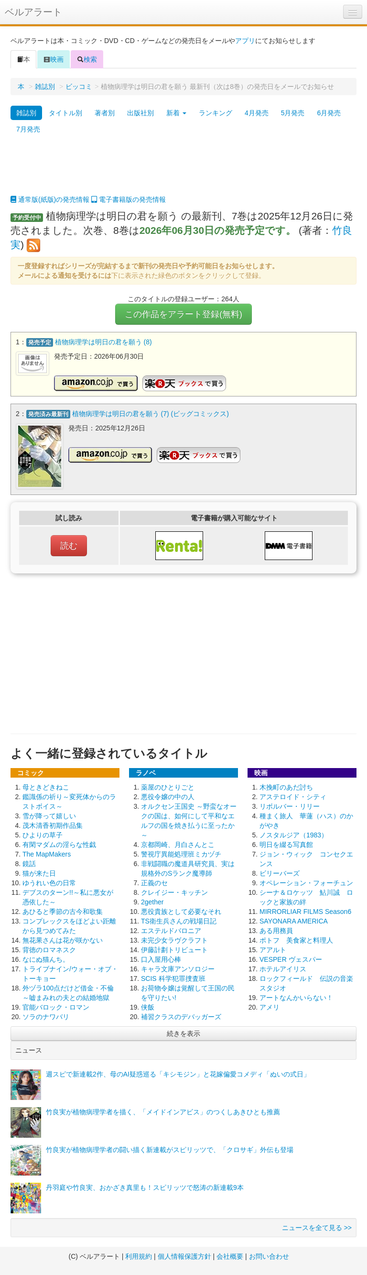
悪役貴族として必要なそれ (181, 911)
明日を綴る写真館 (286, 844)
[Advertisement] (183, 171)
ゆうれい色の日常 (49, 882)
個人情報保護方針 (184, 1256)
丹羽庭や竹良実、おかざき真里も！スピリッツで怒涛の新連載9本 (145, 1187)
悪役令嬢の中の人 (167, 796)
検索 (87, 59)
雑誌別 (45, 86)
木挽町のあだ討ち (286, 787)
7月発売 (28, 129)
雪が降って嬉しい (49, 815)
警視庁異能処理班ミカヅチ (181, 853)
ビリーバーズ (279, 873)
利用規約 (138, 1256)
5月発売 (293, 113)
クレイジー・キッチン (174, 892)
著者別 (105, 113)
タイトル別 (65, 113)
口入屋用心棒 (161, 959)
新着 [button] (176, 113)
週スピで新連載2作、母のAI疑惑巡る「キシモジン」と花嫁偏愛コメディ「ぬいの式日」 (178, 1073)
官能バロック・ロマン (55, 1007)
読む (68, 545)
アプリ (245, 40)
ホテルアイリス (282, 968)
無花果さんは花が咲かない (62, 940)
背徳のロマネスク (49, 949)
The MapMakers (46, 853)
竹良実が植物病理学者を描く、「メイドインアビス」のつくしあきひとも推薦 (163, 1111)
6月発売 (329, 113)
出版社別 (140, 113)
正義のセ (154, 882)
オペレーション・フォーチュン (306, 882)
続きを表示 (183, 1033)
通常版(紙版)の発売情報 (50, 199)
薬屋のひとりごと (167, 787)
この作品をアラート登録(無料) (183, 314)
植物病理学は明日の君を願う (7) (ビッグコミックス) (150, 414)
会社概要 (229, 1256)
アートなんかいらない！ (296, 997)
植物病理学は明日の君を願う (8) (103, 342)
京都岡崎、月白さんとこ (178, 844)
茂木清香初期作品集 (52, 825)
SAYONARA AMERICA (293, 920)
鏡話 (29, 863)
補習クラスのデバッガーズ (181, 1016)
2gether (152, 901)
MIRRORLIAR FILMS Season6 (305, 911)
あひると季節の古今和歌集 (62, 911)
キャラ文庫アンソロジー (178, 968)
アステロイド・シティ (292, 796)
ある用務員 (276, 930)
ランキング (215, 113)
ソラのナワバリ (45, 1016)
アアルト (272, 949)
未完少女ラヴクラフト (174, 940)
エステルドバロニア (171, 930)
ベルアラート (33, 12)
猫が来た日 (39, 873)
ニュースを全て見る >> (317, 1227)
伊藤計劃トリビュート (174, 949)
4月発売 (257, 113)
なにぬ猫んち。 (45, 959)
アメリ (269, 1007)
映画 (53, 59)
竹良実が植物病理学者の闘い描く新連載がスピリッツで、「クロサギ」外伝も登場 (169, 1149)
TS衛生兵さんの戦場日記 (178, 920)
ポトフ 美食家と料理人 (296, 940)
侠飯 (147, 1007)
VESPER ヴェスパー (290, 959)
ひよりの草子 (42, 834)
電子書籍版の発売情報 (128, 199)
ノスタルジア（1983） (293, 834)
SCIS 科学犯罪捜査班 (173, 978)
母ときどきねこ (45, 787)
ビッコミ (78, 86)
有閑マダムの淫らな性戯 (59, 844)
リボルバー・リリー (289, 806)
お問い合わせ (269, 1256)
